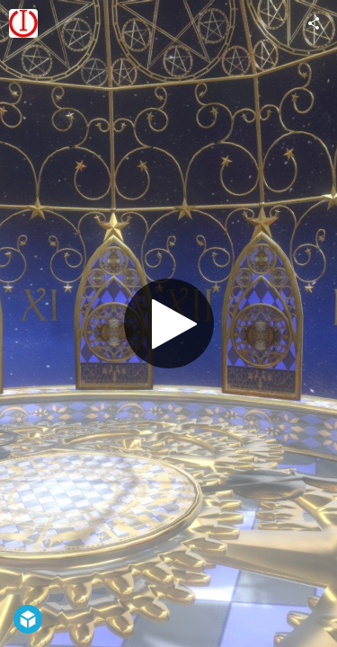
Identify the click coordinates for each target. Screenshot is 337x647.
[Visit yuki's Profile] (23, 23)
